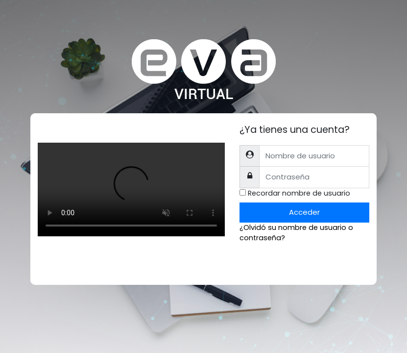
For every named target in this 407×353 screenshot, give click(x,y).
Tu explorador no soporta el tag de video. (131, 189)
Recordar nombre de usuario (299, 193)
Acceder (304, 212)
